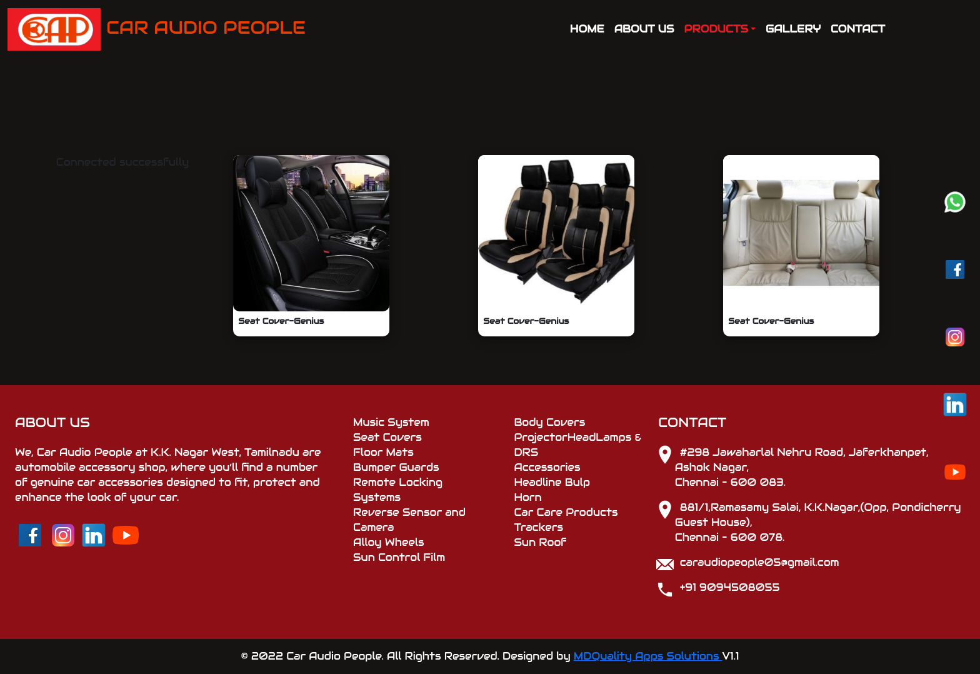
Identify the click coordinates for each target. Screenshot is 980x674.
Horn (527, 497)
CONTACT (858, 29)
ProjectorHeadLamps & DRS (577, 445)
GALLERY (793, 29)
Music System (391, 422)
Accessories (547, 467)
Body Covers (549, 422)
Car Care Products (566, 512)
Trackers (538, 527)
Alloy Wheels (388, 542)
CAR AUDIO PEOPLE (157, 29)
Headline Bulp (552, 482)
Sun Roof (540, 542)
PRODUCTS (716, 29)
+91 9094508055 (730, 587)
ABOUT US (644, 29)
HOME (587, 29)
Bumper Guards (396, 467)
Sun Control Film (399, 557)
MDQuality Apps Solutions (648, 656)
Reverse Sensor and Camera (409, 520)
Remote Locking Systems (397, 490)
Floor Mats (383, 452)
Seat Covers (387, 437)
